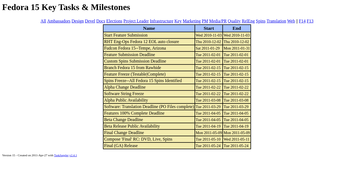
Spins (261, 21)
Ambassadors (59, 21)
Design (78, 21)
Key (178, 21)
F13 (310, 21)
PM (205, 21)
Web (291, 21)
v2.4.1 (73, 155)
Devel (90, 21)
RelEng (248, 21)
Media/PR (218, 21)
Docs (100, 21)
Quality (234, 21)
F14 (302, 21)
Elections (114, 21)
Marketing (192, 21)
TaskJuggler (61, 155)
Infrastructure (161, 21)
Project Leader (136, 21)
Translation (276, 21)
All (43, 21)
